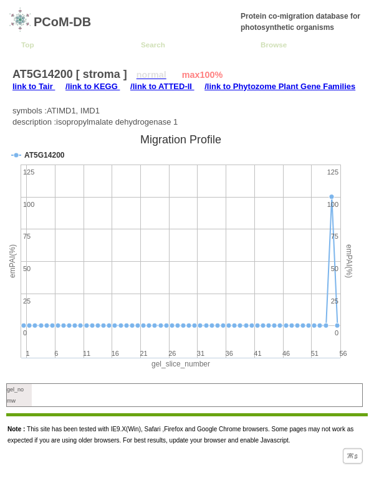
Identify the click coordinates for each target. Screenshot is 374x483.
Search (153, 45)
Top (27, 45)
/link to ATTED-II (162, 86)
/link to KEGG (92, 86)
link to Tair (33, 86)
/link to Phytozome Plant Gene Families (279, 86)
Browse (274, 45)
